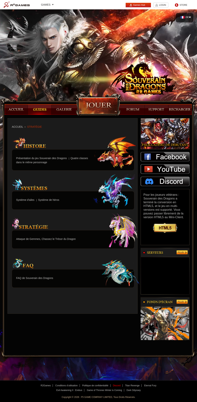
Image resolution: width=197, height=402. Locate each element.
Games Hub (137, 5)
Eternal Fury (150, 385)
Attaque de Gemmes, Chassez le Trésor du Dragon (46, 238)
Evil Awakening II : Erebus (69, 390)
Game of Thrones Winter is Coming (104, 390)
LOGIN (162, 5)
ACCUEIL (17, 126)
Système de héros (48, 199)
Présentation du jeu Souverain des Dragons (41, 158)
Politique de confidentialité (95, 385)
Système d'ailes (25, 199)
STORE (183, 5)
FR (185, 17)
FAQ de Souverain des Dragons (34, 278)
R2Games (17, 4)
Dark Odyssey (134, 390)
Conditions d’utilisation (66, 385)
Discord (117, 385)
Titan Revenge (132, 385)
